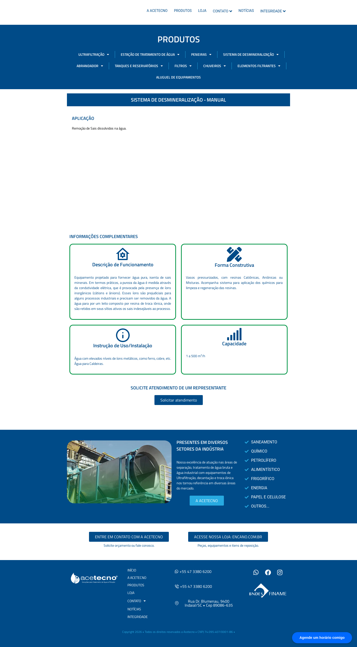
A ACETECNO (157, 11)
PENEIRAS (201, 54)
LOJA (202, 11)
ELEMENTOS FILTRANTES (259, 66)
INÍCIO (131, 570)
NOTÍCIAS (246, 11)
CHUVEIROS (214, 66)
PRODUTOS (183, 11)
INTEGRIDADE (273, 11)
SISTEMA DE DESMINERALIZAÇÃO (251, 54)
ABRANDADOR (90, 66)
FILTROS (183, 66)
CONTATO (222, 11)
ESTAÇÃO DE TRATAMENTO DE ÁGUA (150, 54)
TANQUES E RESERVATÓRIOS (139, 66)
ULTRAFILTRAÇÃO (93, 54)
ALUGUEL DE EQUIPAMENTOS (178, 77)
